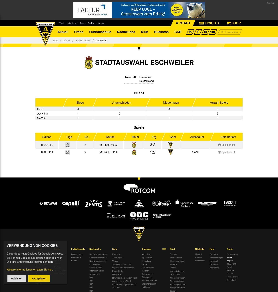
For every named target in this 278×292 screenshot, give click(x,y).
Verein (115, 260)
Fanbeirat (213, 260)
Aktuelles (146, 254)
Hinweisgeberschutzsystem (124, 277)
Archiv (91, 23)
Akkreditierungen (177, 277)
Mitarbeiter (117, 254)
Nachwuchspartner (97, 260)
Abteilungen (117, 257)
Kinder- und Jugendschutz (95, 266)
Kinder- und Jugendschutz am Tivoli (124, 286)
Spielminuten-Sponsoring (148, 275)
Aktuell (62, 31)
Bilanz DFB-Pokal (232, 265)
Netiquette (116, 274)
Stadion (173, 254)
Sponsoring (147, 257)
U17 (91, 280)
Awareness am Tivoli (121, 280)
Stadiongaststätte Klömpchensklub (177, 286)
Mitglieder (72, 23)
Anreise (173, 264)
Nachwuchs (126, 31)
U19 (91, 277)
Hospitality (146, 260)
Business (161, 31)
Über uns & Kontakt (76, 259)
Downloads (200, 260)
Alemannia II (94, 273)
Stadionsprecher (177, 260)
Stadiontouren (176, 257)
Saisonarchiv (232, 254)
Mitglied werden (198, 256)
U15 (91, 287)
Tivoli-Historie (233, 276)
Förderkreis (117, 270)
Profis (78, 31)
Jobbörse (146, 286)
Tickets (173, 267)
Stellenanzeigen (149, 283)
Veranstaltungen (177, 270)
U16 (91, 284)
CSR (177, 31)
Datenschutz (76, 254)
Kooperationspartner (98, 257)
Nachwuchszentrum (98, 254)
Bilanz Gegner (82, 40)
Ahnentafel (231, 279)
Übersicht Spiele (96, 270)
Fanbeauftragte (216, 257)
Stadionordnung (177, 280)
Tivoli (62, 23)
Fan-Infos (213, 254)
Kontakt (100, 23)
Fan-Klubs (214, 264)
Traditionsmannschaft (121, 264)
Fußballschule (100, 31)
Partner (145, 270)
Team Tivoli (175, 274)
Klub (144, 31)
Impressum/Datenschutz (123, 267)
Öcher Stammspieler (148, 266)
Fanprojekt (214, 267)
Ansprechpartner (149, 280)
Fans (82, 23)
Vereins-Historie (230, 272)
